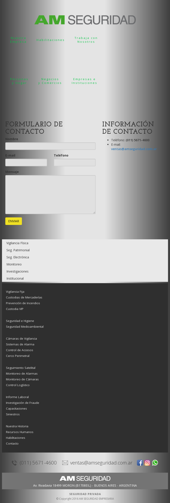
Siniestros (13, 414)
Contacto (12, 443)
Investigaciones (17, 271)
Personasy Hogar (19, 81)
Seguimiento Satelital (20, 368)
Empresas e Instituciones (84, 81)
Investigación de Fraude (22, 403)
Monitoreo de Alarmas (22, 373)
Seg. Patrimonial (18, 250)
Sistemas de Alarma (20, 344)
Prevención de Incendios (23, 303)
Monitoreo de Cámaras (22, 379)
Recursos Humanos (19, 432)
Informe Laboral (17, 397)
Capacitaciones (16, 408)
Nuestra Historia (17, 426)
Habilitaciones (51, 40)
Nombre (11, 139)
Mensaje (12, 172)
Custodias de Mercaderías (24, 297)
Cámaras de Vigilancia (21, 338)
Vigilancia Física (17, 243)
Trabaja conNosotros (86, 40)
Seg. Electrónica (17, 257)
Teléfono (61, 155)
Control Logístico (18, 385)
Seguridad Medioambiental (25, 327)
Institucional (15, 278)
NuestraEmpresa (18, 40)
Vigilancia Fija (15, 292)
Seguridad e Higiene (20, 321)
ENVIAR (13, 221)
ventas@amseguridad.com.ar (134, 149)
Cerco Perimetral (17, 356)
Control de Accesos (19, 350)
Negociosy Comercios (50, 81)
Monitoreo (14, 264)
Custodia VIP (14, 309)
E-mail (10, 155)
